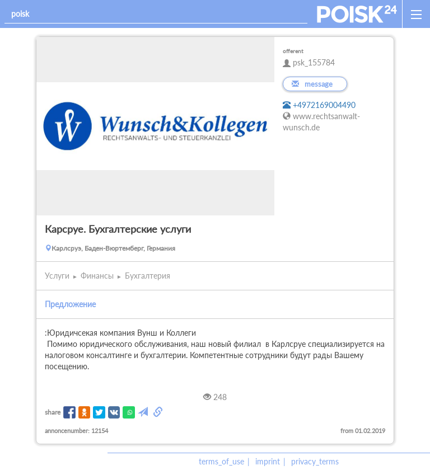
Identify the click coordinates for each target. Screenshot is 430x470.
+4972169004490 (319, 105)
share (52, 412)
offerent (293, 51)
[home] (357, 14)
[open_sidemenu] (416, 14)
